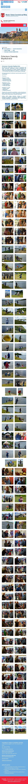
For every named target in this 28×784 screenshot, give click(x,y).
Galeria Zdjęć (7, 50)
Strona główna (6, 48)
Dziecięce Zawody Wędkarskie (11, 51)
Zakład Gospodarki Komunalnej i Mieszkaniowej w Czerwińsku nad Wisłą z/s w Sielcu (14, 767)
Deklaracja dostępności (7, 760)
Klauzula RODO (5, 758)
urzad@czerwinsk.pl (9, 749)
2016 (14, 50)
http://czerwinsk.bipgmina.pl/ (8, 756)
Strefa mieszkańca (17, 48)
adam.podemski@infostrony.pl (14, 781)
